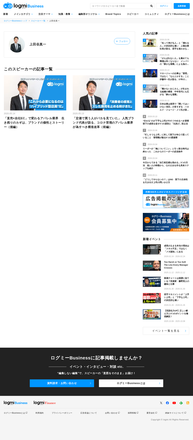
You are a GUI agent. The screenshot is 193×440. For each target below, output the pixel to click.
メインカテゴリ (22, 14)
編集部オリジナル (87, 14)
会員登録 (182, 6)
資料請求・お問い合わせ (62, 383)
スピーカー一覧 (38, 21)
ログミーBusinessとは (177, 14)
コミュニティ (152, 14)
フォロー (122, 41)
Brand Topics (113, 14)
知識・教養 (64, 14)
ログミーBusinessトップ (15, 21)
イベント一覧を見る (166, 330)
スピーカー (133, 14)
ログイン (164, 6)
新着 (5, 14)
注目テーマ (44, 14)
